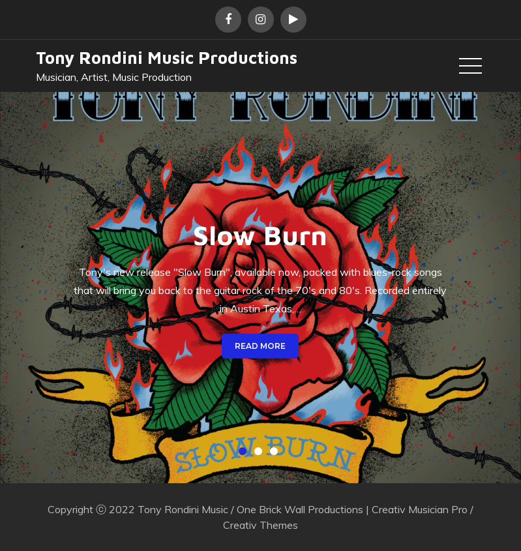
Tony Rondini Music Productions (166, 57)
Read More (260, 345)
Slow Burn (260, 234)
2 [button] (260, 453)
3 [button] (276, 453)
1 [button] (245, 453)
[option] (260, 287)
